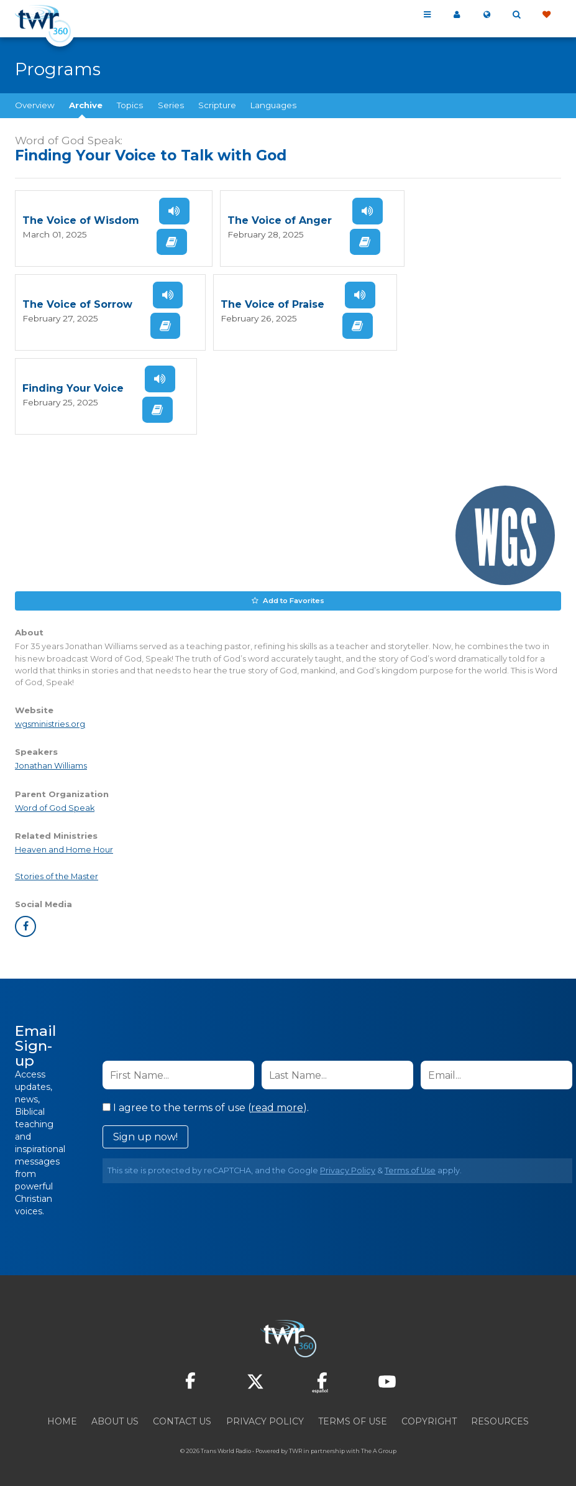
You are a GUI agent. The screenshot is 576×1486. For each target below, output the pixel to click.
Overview (35, 105)
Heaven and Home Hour (64, 846)
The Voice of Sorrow (77, 304)
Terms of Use (410, 1168)
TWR (295, 1448)
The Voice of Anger (278, 220)
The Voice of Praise (271, 304)
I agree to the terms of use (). (206, 1105)
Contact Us (182, 1418)
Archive (86, 105)
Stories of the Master (56, 874)
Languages (273, 105)
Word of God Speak (54, 805)
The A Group (378, 1448)
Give (546, 15)
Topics (130, 105)
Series (171, 105)
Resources (500, 1418)
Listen (173, 211)
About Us (115, 1418)
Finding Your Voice (73, 387)
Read (171, 241)
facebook (25, 924)
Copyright (429, 1418)
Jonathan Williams (51, 763)
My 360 (457, 15)
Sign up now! (145, 1134)
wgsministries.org (50, 721)
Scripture (217, 105)
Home (62, 1418)
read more (277, 1105)
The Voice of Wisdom (80, 220)
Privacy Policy (347, 1168)
